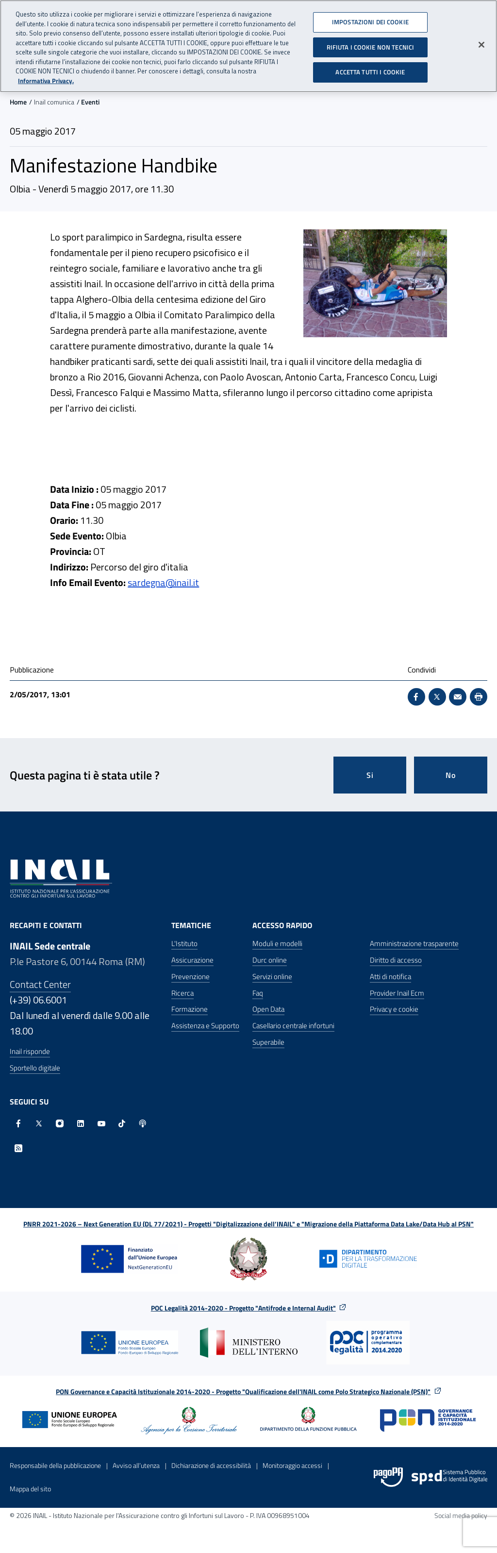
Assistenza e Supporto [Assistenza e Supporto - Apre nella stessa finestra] (205, 1025)
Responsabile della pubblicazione (55, 1465)
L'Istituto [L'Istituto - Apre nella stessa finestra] (184, 943)
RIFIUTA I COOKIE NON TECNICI (370, 43)
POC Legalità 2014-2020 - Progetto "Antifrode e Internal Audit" (243, 1308)
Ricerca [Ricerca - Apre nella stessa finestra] (182, 993)
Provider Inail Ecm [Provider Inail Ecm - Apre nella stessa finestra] (397, 993)
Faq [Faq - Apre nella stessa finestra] (257, 993)
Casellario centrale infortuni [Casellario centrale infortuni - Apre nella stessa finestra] (293, 1025)
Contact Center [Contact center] (40, 984)
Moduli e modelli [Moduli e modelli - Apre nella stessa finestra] (277, 943)
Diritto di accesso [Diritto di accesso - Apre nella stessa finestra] (396, 960)
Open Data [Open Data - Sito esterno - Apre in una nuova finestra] (268, 1009)
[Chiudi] (481, 41)
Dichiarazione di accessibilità (211, 1465)
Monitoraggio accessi (292, 1465)
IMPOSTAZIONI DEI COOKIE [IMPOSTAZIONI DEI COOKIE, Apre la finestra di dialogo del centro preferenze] (370, 18)
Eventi (90, 102)
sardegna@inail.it (163, 582)
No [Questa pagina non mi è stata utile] (451, 775)
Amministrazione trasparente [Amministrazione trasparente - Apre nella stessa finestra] (414, 943)
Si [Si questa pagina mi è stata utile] (370, 775)
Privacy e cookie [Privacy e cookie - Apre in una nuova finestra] (394, 1009)
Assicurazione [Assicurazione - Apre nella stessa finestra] (192, 960)
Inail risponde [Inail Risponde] (30, 1051)
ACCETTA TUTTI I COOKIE (370, 68)
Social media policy (460, 1515)
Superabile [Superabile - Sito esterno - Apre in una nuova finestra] (268, 1042)
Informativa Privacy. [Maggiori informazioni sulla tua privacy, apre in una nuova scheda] (46, 76)
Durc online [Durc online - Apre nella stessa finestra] (269, 960)
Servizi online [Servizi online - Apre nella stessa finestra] (272, 976)
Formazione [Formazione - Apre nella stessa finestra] (189, 1009)
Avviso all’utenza (136, 1465)
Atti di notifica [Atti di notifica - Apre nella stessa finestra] (390, 976)
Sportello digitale (35, 1067)
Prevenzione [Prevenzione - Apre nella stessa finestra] (190, 976)
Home (18, 102)
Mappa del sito (30, 1489)
